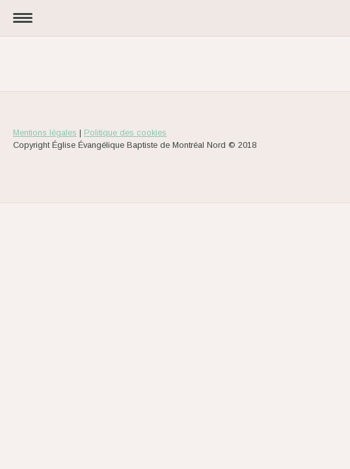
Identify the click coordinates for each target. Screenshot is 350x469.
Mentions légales (45, 132)
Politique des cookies (125, 132)
